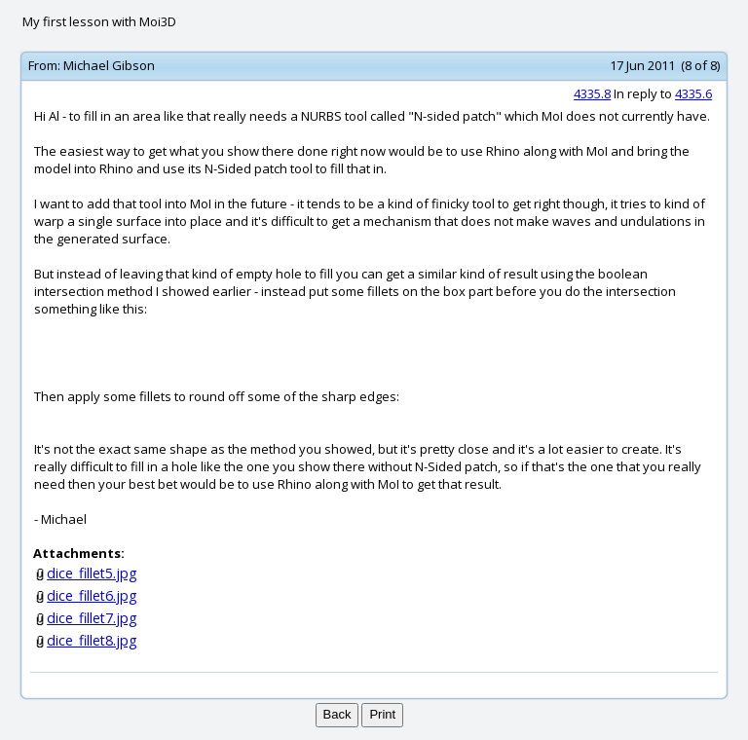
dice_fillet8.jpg (92, 640)
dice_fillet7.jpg (92, 618)
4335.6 (693, 93)
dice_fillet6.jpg (92, 595)
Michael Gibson (109, 65)
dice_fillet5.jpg (92, 573)
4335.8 (592, 93)
